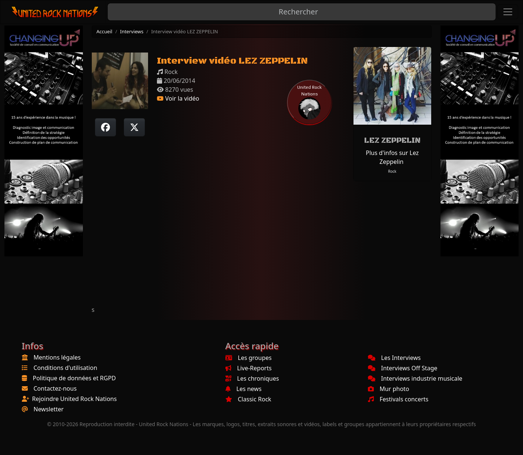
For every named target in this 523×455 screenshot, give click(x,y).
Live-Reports (248, 368)
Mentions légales (57, 357)
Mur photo (388, 389)
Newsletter (49, 409)
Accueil (105, 31)
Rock (392, 171)
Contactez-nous (55, 388)
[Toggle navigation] (507, 11)
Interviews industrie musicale (415, 378)
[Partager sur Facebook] (105, 127)
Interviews (131, 31)
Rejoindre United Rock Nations (74, 399)
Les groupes (248, 358)
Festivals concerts (398, 399)
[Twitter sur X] (134, 127)
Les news (243, 389)
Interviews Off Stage (402, 368)
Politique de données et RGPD (74, 378)
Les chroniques (252, 378)
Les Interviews (394, 358)
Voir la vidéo (178, 98)
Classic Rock (248, 399)
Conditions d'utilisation (65, 368)
